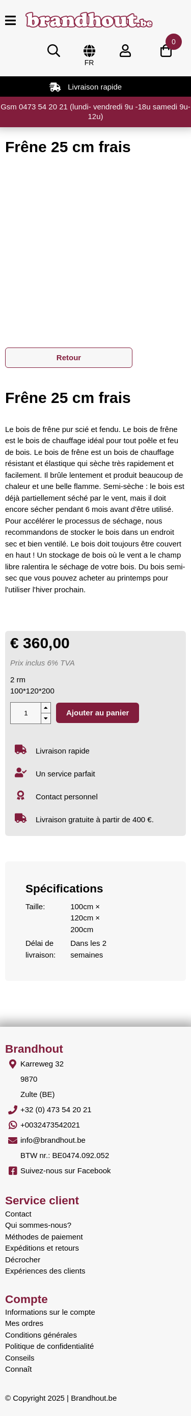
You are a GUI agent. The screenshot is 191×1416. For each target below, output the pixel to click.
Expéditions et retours (42, 1248)
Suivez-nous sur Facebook (65, 1170)
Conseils (20, 1357)
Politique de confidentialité (49, 1346)
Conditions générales (41, 1335)
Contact (18, 1213)
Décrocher (22, 1259)
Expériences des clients (45, 1270)
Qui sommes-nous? (38, 1225)
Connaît (18, 1369)
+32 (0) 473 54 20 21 (56, 1109)
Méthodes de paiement (44, 1236)
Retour (69, 357)
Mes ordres (24, 1323)
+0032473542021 (50, 1124)
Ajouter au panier (97, 712)
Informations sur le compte (50, 1312)
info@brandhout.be (53, 1140)
